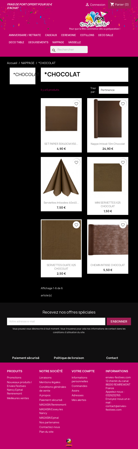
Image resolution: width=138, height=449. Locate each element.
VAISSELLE (74, 42)
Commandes (79, 386)
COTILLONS (87, 35)
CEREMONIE (68, 35)
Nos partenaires (49, 422)
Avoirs (75, 390)
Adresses (78, 395)
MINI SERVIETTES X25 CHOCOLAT (108, 204)
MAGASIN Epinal (49, 417)
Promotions (14, 377)
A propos (44, 395)
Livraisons (45, 377)
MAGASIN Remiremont (52, 404)
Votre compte (83, 371)
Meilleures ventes (18, 398)
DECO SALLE (105, 35)
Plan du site (46, 431)
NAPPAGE (58, 42)
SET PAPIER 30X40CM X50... (61, 143)
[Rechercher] (69, 49)
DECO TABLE (16, 42)
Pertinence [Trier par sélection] (113, 90)
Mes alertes (79, 400)
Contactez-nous (49, 427)
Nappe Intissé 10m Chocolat (108, 143)
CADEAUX (51, 35)
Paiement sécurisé (50, 400)
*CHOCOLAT (26, 74)
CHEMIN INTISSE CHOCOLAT (108, 265)
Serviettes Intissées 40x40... (61, 202)
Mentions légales (49, 382)
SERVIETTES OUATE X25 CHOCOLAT (61, 266)
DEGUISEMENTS (38, 42)
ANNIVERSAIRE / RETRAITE (25, 35)
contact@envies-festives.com (116, 407)
